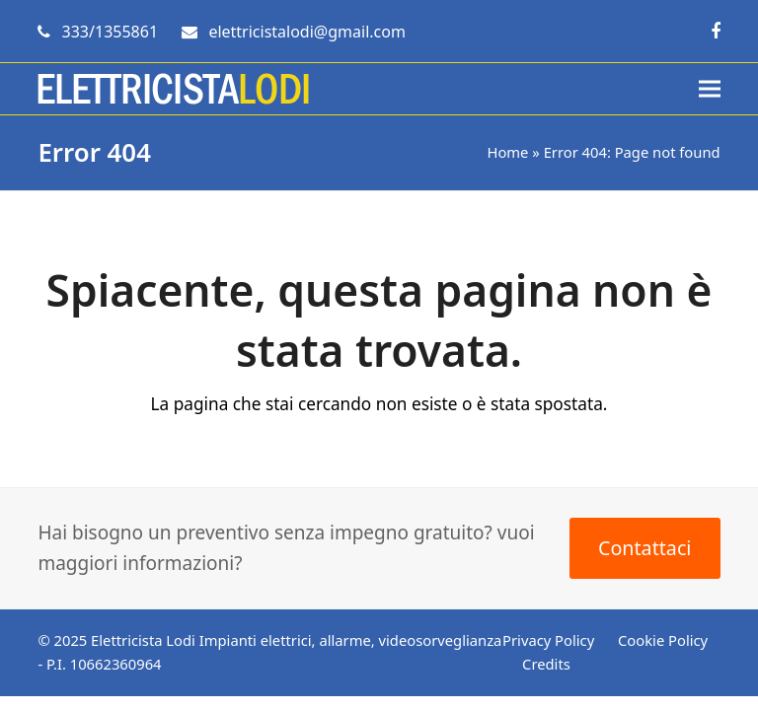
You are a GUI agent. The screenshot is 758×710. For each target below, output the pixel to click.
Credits (546, 664)
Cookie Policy (663, 640)
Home (507, 152)
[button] (709, 89)
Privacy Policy (548, 640)
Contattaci (644, 547)
